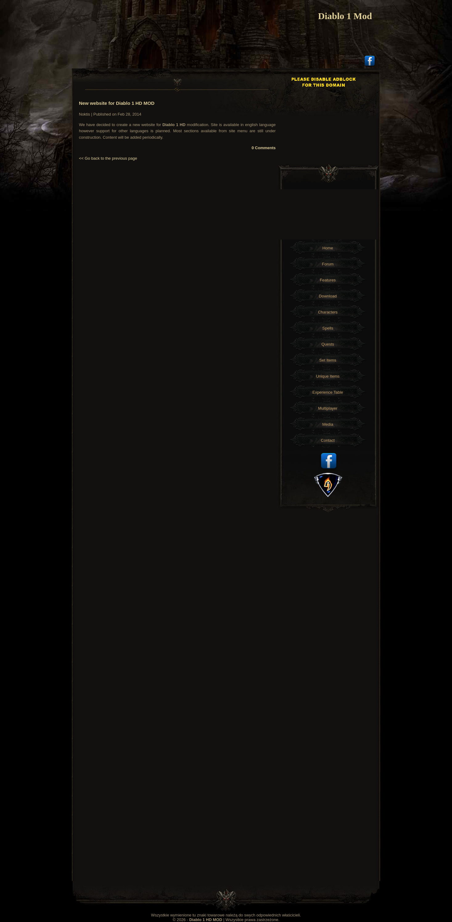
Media (327, 424)
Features (327, 280)
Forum (328, 264)
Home (328, 248)
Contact (328, 440)
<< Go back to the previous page (108, 158)
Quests (327, 344)
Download (328, 296)
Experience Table (327, 392)
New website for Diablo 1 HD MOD (116, 103)
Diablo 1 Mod (345, 16)
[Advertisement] (328, 114)
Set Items (327, 360)
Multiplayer (328, 408)
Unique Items (328, 376)
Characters (328, 312)
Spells (327, 328)
